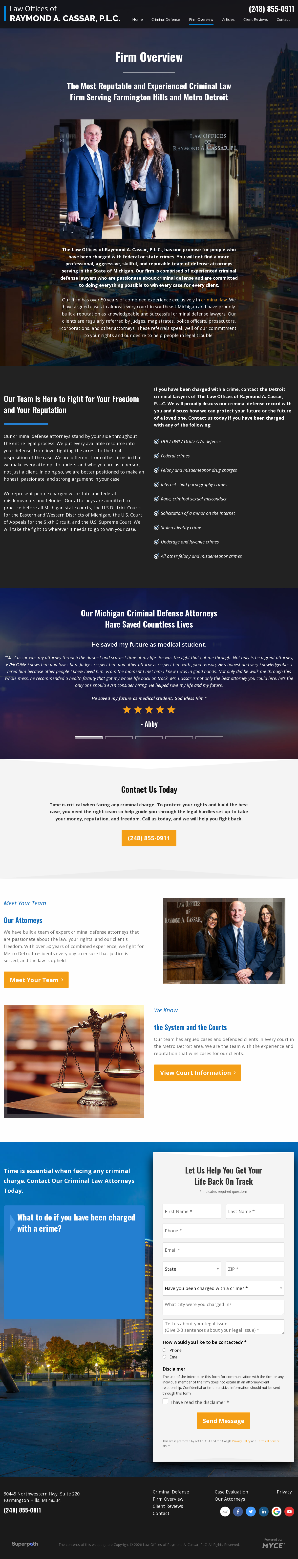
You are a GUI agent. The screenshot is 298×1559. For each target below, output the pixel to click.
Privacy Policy (241, 1441)
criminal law (214, 300)
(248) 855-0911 (271, 8)
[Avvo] (225, 1511)
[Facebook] (238, 1511)
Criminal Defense (171, 1492)
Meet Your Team (34, 980)
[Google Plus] (276, 1511)
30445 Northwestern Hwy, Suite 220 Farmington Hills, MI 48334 (42, 1497)
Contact (161, 1513)
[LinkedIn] (264, 1511)
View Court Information (195, 1072)
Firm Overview (168, 1499)
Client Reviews (168, 1506)
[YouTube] (289, 1511)
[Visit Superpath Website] (25, 1545)
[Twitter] (251, 1511)
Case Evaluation (231, 1492)
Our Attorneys (230, 1499)
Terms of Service (268, 1441)
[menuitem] (137, 19)
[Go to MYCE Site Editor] (273, 1545)
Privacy (284, 1492)
